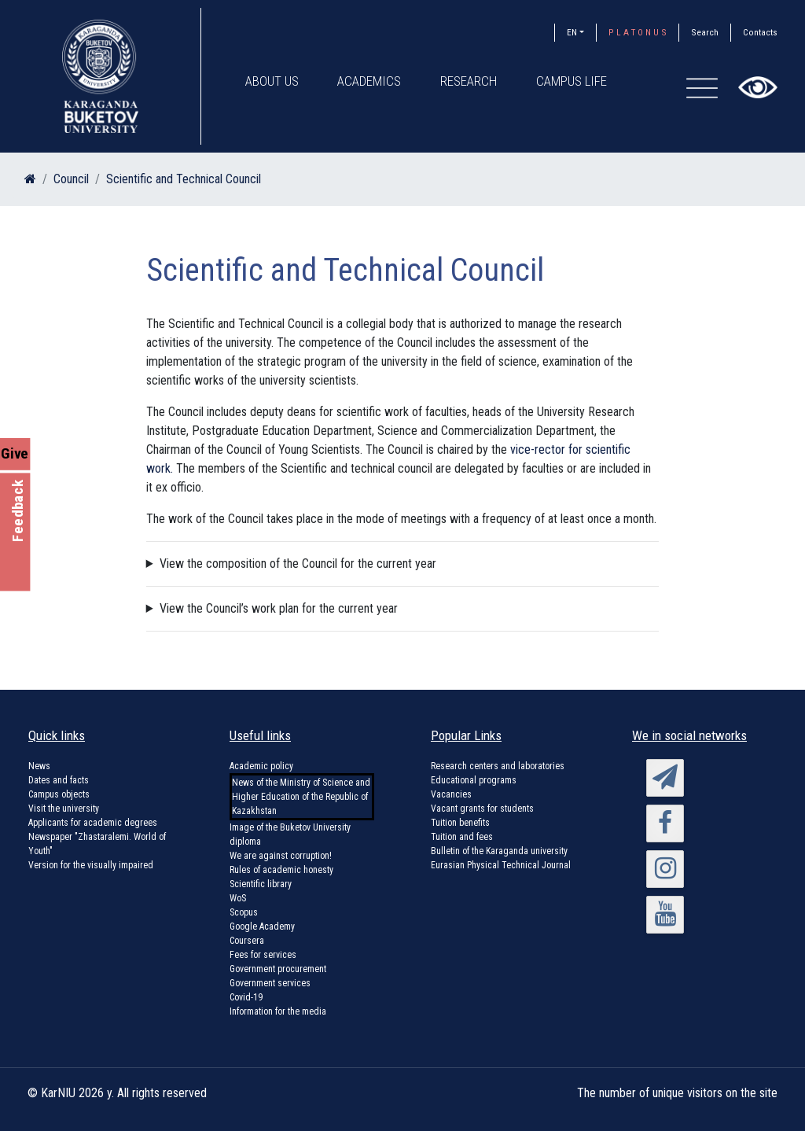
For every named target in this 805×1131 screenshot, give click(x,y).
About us (272, 81)
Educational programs (473, 780)
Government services (270, 983)
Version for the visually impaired (90, 865)
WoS (238, 898)
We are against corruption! (281, 855)
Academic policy (261, 766)
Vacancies (451, 794)
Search (705, 32)
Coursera (247, 940)
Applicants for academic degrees (92, 822)
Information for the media (278, 1011)
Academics (370, 81)
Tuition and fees (462, 836)
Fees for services (263, 954)
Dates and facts (58, 780)
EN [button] (572, 32)
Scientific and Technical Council (183, 178)
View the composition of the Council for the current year (298, 563)
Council (71, 178)
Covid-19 (246, 997)
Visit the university (63, 808)
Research (469, 81)
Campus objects (59, 794)
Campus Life (572, 81)
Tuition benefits (460, 822)
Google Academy (262, 926)
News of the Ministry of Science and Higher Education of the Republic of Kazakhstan (301, 796)
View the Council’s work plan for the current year (279, 608)
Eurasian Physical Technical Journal (501, 865)
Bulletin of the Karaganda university (499, 851)
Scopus (244, 912)
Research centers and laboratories (497, 766)
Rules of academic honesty (281, 869)
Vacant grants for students (482, 808)
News (39, 766)
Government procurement (278, 968)
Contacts (760, 32)
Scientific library (261, 884)
